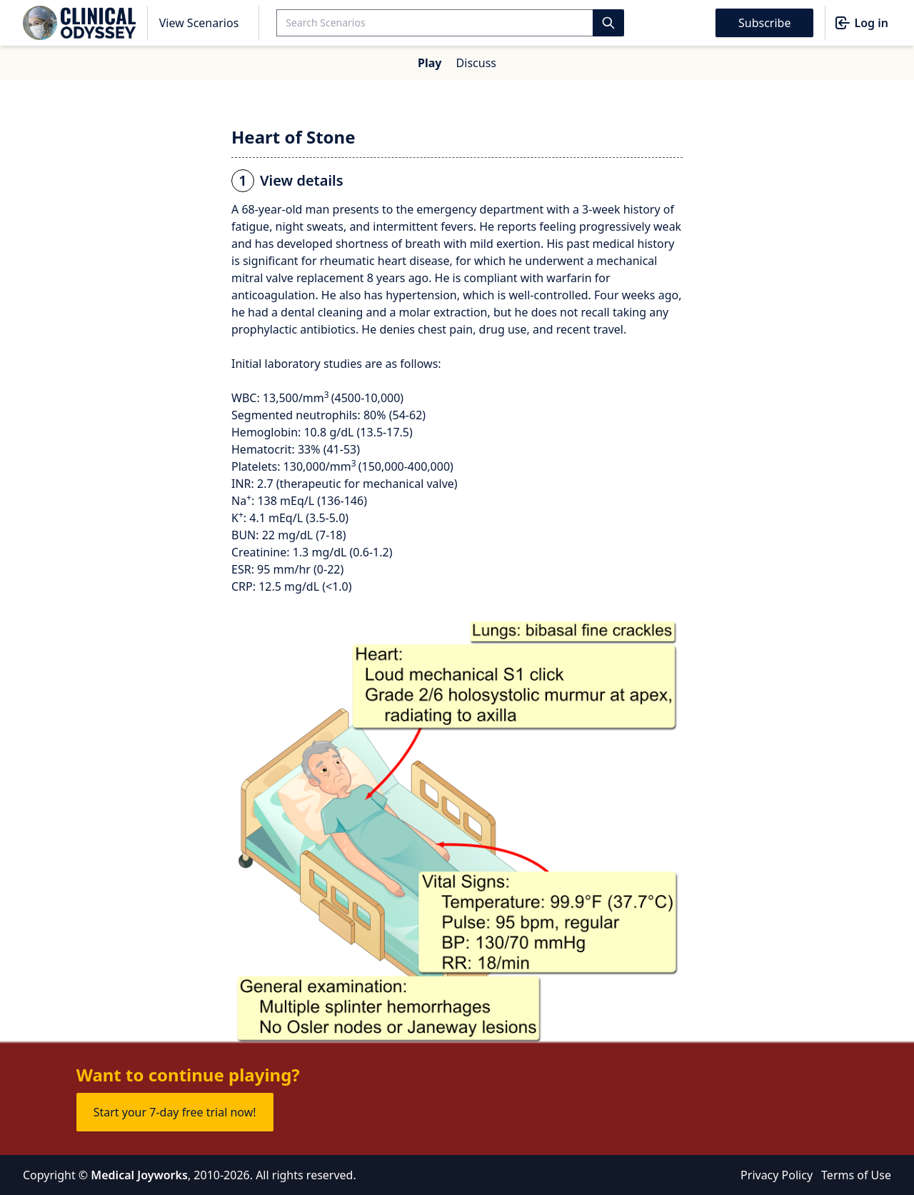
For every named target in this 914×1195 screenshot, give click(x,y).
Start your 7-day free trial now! (175, 1112)
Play (429, 63)
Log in (861, 22)
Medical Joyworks (139, 1175)
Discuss (476, 63)
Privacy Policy (776, 1175)
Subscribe (764, 23)
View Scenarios (199, 23)
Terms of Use (856, 1175)
